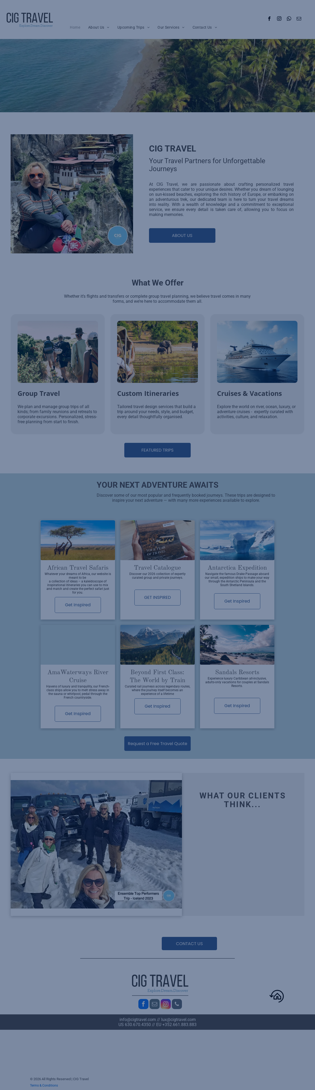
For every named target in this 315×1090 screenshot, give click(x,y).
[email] (299, 19)
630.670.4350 (138, 1024)
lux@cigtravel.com (178, 1019)
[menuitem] (75, 27)
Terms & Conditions (44, 1085)
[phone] (177, 1004)
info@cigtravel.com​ (138, 1019)
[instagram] (279, 19)
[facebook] (269, 19)
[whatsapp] (289, 19)
